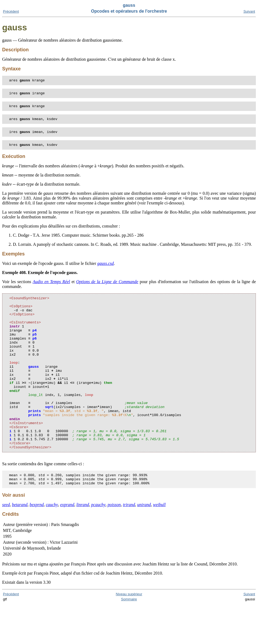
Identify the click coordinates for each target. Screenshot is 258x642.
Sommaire (129, 637)
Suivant (249, 11)
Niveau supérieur (129, 632)
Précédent (11, 11)
